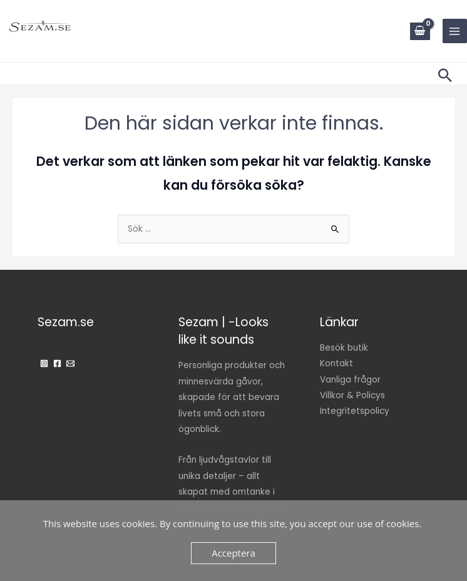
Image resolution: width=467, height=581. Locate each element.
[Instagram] (44, 363)
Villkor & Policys (352, 395)
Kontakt (336, 363)
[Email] (70, 363)
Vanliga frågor (350, 380)
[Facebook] (57, 363)
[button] (445, 75)
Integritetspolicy (354, 411)
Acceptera (233, 553)
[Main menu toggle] (455, 31)
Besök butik (344, 348)
